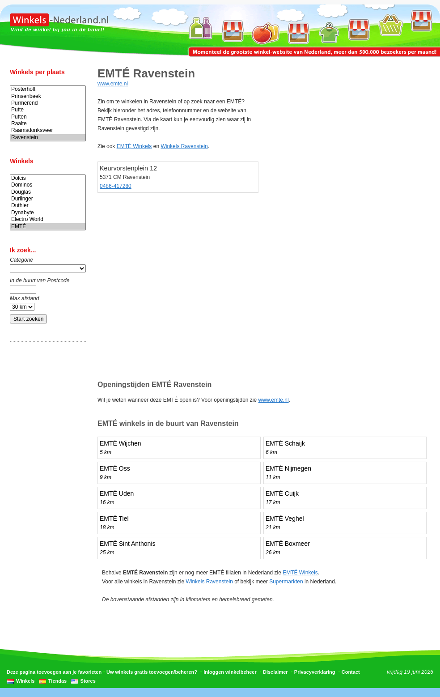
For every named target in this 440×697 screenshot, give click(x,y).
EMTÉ (47, 226)
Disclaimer (275, 672)
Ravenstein (47, 137)
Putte (47, 109)
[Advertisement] (45, 489)
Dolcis (47, 178)
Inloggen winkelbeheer (230, 672)
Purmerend (47, 103)
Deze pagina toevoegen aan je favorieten (54, 672)
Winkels (25, 681)
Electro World (47, 219)
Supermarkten (286, 581)
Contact (351, 672)
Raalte (47, 123)
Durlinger (47, 199)
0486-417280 (115, 186)
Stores (88, 681)
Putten (47, 117)
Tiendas (57, 681)
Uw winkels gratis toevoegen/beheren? (151, 672)
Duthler (47, 205)
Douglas (47, 192)
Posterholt (47, 89)
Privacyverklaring (314, 672)
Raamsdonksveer (47, 130)
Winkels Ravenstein (184, 146)
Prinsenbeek (47, 96)
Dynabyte (47, 212)
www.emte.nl (112, 84)
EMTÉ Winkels (134, 146)
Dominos (47, 185)
